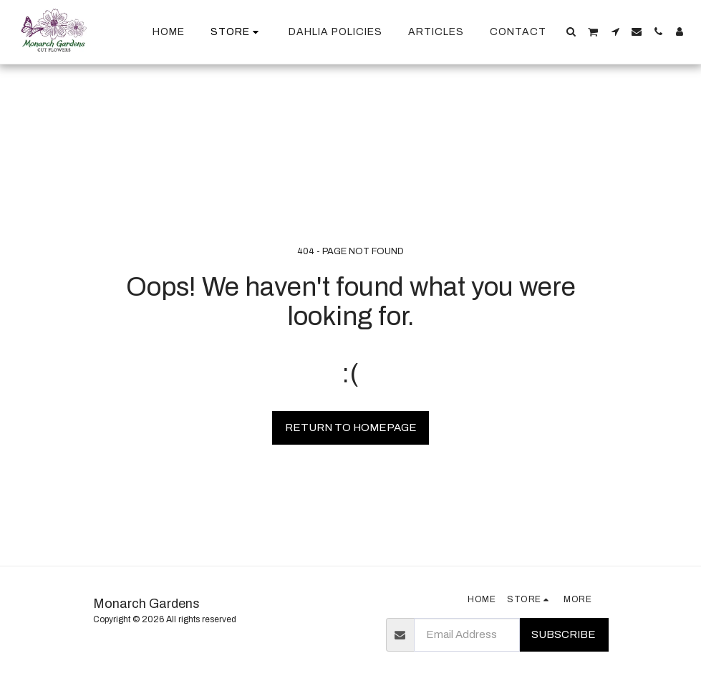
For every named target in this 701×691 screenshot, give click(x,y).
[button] (571, 31)
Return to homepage (351, 427)
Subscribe (563, 634)
